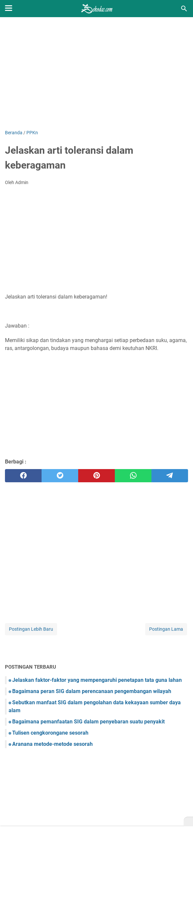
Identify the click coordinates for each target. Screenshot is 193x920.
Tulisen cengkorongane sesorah (50, 733)
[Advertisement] (96, 73)
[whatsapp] (133, 475)
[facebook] (23, 475)
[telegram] (169, 475)
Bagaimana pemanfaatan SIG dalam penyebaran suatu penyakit (88, 721)
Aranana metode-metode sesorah (52, 744)
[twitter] (60, 475)
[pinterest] (96, 475)
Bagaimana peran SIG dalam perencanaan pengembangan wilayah (91, 691)
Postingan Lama (166, 629)
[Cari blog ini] (184, 9)
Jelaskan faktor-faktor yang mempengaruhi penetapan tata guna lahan (97, 680)
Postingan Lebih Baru (31, 629)
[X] (188, 821)
